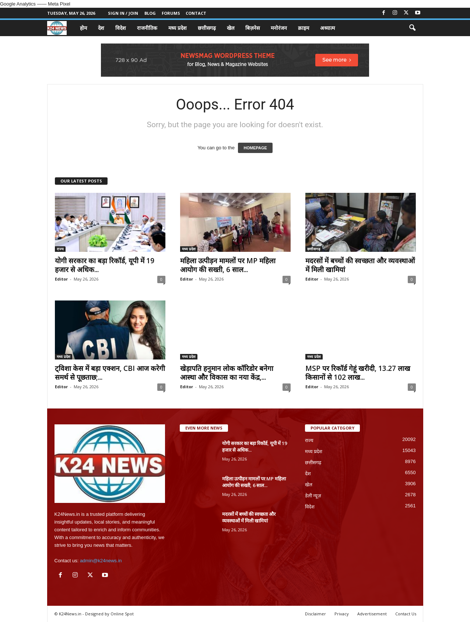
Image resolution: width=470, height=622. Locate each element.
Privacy (341, 613)
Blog (150, 13)
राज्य (60, 248)
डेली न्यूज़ (313, 495)
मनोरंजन (279, 27)
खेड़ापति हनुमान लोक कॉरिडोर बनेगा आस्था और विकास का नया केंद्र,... (226, 373)
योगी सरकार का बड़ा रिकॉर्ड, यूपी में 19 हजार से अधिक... (104, 265)
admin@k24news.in (101, 560)
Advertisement (372, 613)
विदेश (120, 27)
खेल (230, 27)
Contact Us (405, 613)
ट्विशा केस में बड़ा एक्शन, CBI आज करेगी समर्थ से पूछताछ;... (110, 373)
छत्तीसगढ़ (207, 27)
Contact (196, 13)
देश (101, 27)
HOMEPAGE (255, 148)
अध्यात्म (327, 27)
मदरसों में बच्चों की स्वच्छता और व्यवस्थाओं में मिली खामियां (360, 265)
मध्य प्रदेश (177, 27)
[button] (412, 28)
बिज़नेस (252, 27)
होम (83, 27)
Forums (171, 13)
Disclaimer (315, 613)
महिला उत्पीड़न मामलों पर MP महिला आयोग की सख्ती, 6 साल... (228, 265)
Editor (61, 279)
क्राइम (303, 27)
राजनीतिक (147, 27)
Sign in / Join (123, 13)
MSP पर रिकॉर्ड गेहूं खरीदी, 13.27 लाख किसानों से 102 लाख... (357, 373)
